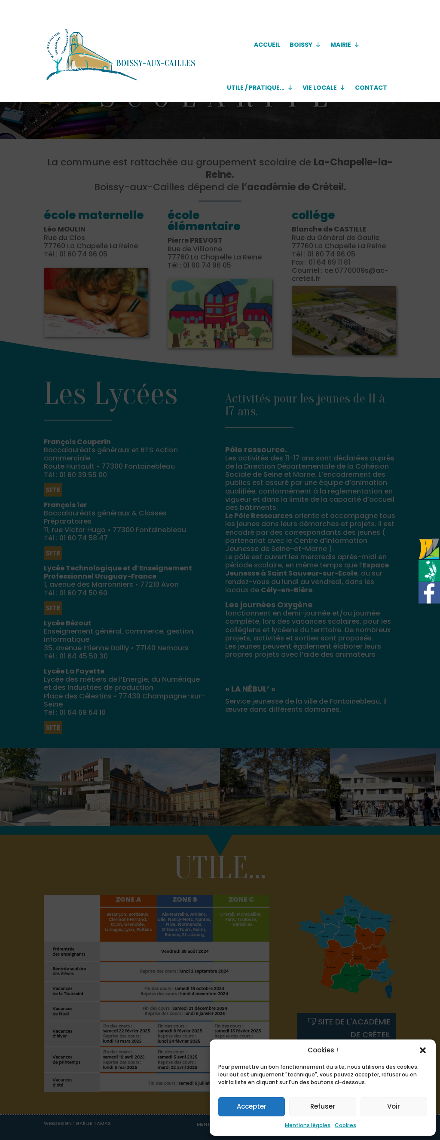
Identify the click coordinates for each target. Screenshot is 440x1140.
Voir (393, 1106)
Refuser (322, 1106)
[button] (423, 1050)
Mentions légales (307, 1125)
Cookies (345, 1125)
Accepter (251, 1106)
